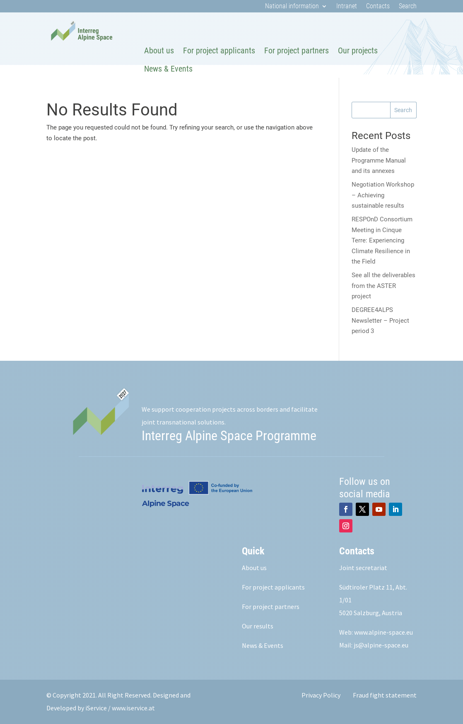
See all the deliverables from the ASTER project (383, 285)
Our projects (358, 50)
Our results (257, 626)
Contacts (378, 6)
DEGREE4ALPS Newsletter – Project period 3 (380, 320)
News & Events (168, 69)
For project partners (296, 50)
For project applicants (219, 50)
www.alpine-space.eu (383, 632)
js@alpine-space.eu (381, 645)
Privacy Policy (320, 695)
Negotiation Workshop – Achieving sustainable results (383, 195)
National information (292, 6)
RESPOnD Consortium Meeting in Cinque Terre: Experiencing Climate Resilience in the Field (382, 240)
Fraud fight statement (385, 695)
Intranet (346, 6)
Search (408, 6)
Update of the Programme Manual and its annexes (379, 160)
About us (159, 50)
